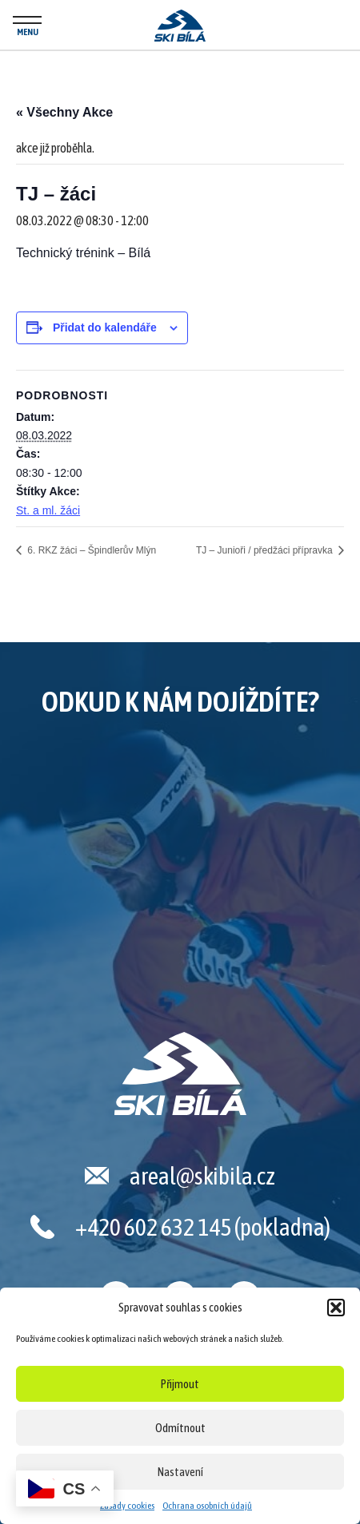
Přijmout (180, 1384)
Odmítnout (180, 1428)
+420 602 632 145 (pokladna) (202, 1227)
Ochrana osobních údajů (207, 1505)
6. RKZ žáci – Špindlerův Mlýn (90, 550)
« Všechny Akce (64, 112)
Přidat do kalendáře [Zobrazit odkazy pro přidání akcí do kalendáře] (105, 327)
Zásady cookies (127, 1505)
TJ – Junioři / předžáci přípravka (265, 550)
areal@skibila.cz (202, 1176)
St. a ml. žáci (48, 510)
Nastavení (180, 1471)
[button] (336, 1308)
